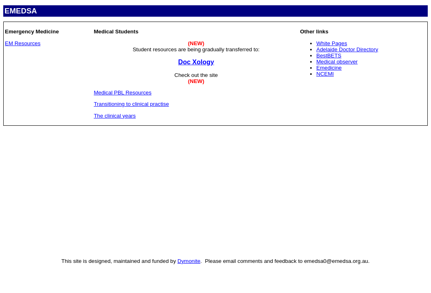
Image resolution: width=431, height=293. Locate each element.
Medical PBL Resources (122, 93)
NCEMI (325, 74)
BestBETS (328, 55)
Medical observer (336, 62)
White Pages (331, 43)
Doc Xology (196, 62)
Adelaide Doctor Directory (347, 49)
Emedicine (328, 68)
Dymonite (188, 261)
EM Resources (22, 43)
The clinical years (115, 116)
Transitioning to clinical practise (131, 104)
